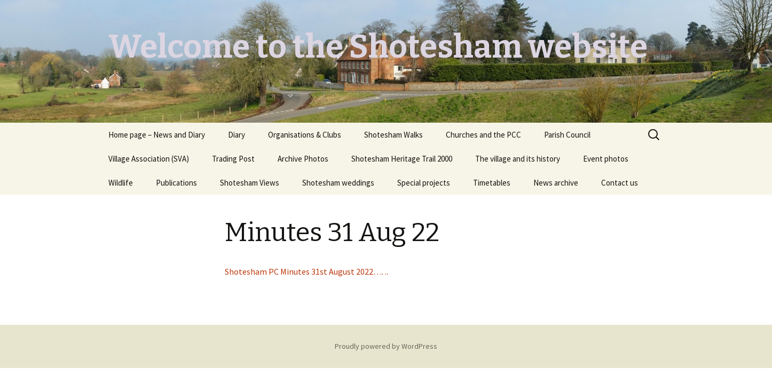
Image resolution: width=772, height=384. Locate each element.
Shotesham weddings (338, 183)
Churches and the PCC (483, 135)
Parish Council (567, 135)
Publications (176, 183)
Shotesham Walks (393, 135)
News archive (555, 183)
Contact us (619, 183)
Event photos (605, 159)
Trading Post (233, 159)
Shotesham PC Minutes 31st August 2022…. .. (306, 271)
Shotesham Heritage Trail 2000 (401, 159)
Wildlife (120, 183)
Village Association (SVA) (148, 159)
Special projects (423, 183)
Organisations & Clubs (304, 135)
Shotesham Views (249, 183)
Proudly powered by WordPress (386, 346)
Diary (236, 135)
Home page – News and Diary (156, 135)
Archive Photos (303, 159)
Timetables (491, 183)
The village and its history (517, 159)
